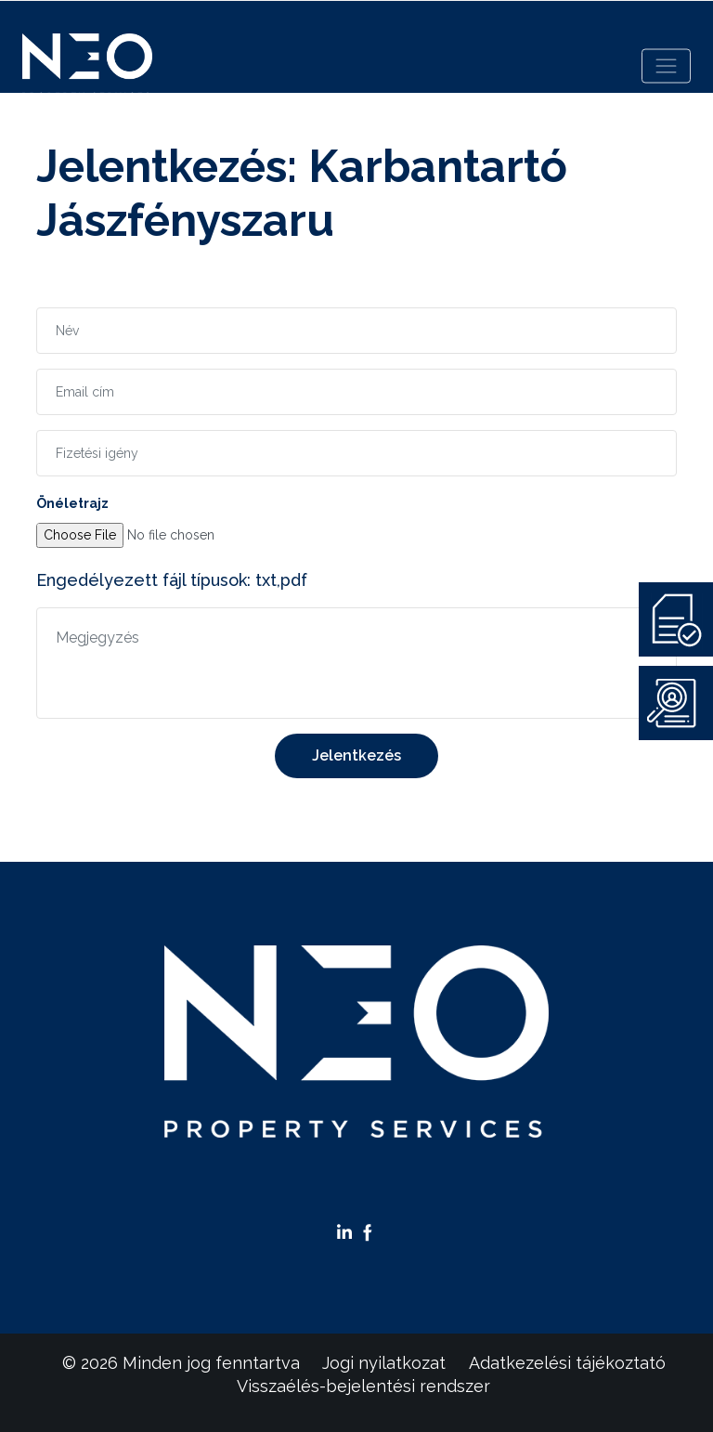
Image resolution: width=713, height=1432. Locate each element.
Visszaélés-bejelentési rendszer (363, 1386)
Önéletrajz (72, 503)
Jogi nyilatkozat (384, 1363)
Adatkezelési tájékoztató (567, 1363)
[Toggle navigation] (666, 66)
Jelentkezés (356, 755)
